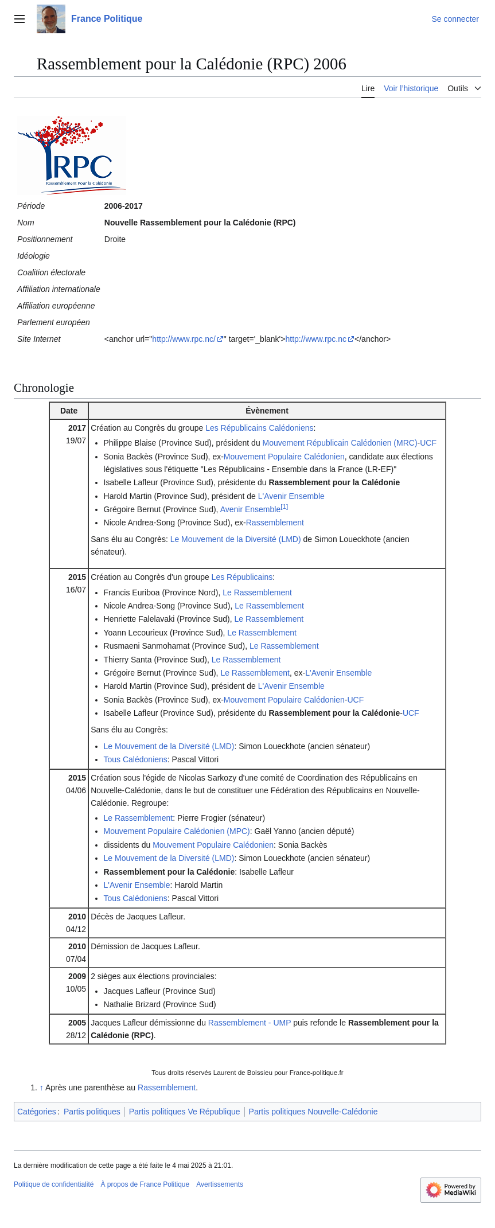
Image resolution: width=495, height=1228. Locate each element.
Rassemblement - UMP (249, 1022)
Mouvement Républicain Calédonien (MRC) (340, 442)
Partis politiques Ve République (184, 1111)
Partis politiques (92, 1111)
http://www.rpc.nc (315, 339)
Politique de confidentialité (53, 1184)
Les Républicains (242, 577)
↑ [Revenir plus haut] (42, 1087)
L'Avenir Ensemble (291, 496)
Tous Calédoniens (135, 759)
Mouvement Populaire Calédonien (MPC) (177, 831)
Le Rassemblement (257, 592)
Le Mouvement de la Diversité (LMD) (235, 539)
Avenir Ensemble (250, 509)
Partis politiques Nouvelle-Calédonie (313, 1111)
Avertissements (219, 1184)
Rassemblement (275, 522)
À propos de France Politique (144, 1184)
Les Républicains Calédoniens (259, 427)
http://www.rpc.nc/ (183, 339)
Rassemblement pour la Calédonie (334, 482)
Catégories (36, 1111)
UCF (428, 442)
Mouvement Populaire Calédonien (284, 456)
